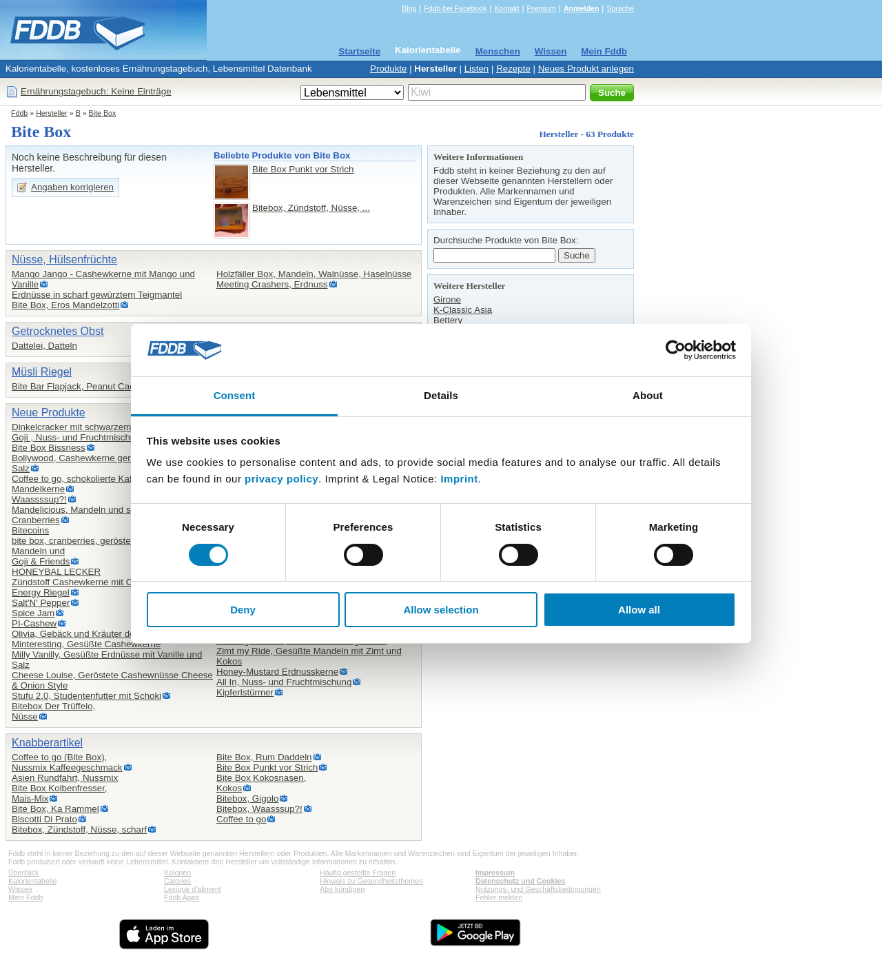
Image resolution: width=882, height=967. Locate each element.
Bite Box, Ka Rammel (55, 809)
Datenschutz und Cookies (520, 881)
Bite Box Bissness (48, 447)
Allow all (639, 609)
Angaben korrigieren (72, 187)
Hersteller (435, 68)
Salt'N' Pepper (41, 603)
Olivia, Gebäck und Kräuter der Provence (95, 634)
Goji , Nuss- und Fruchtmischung (78, 437)
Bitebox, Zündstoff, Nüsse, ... (311, 208)
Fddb (19, 113)
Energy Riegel (41, 592)
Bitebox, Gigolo (247, 798)
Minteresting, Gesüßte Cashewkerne (86, 644)
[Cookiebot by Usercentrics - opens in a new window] (675, 350)
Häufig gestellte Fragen (358, 872)
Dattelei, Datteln (44, 345)
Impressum (495, 872)
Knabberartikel (47, 743)
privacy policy (281, 479)
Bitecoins (30, 530)
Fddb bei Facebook (455, 8)
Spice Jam (33, 613)
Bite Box (102, 113)
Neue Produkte (48, 412)
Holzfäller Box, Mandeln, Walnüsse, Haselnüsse (313, 274)
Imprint (459, 479)
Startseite (359, 51)
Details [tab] (441, 395)
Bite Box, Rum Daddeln (264, 757)
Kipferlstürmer (245, 692)
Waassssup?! (39, 499)
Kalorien (177, 872)
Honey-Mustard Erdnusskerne (277, 671)
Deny (243, 609)
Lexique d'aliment (192, 889)
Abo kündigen (342, 889)
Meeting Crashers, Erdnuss (272, 284)
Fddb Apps (181, 897)
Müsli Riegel (42, 372)
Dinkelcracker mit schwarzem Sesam (87, 427)
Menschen (497, 51)
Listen (476, 68)
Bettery (447, 320)
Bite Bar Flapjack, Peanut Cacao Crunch (94, 386)
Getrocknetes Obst (57, 331)
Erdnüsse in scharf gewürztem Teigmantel (97, 294)
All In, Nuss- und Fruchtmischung (283, 682)
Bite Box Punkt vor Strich (302, 169)
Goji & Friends (41, 561)
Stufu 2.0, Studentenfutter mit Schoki (86, 696)
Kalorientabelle (428, 50)
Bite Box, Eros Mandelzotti (65, 305)
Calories (177, 881)
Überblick (23, 872)
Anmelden (581, 8)
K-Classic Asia (462, 310)
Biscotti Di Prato (44, 819)
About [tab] (648, 395)
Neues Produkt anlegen (586, 68)
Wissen (551, 51)
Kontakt (506, 8)
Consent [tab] (235, 395)
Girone (447, 299)
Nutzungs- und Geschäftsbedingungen (538, 889)
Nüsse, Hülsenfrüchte (64, 259)
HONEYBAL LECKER (56, 572)
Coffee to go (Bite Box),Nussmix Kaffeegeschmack (67, 762)
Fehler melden (498, 897)
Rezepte (513, 68)
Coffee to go (241, 819)
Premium (541, 8)
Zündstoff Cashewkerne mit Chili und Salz (97, 582)
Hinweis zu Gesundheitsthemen (371, 881)
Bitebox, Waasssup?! (259, 809)
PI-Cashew (34, 623)
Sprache (620, 8)
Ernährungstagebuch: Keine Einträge (96, 91)
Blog (409, 8)
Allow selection (440, 609)
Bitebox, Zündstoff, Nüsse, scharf (79, 829)
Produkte (388, 68)
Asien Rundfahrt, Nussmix (65, 778)
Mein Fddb (604, 51)
